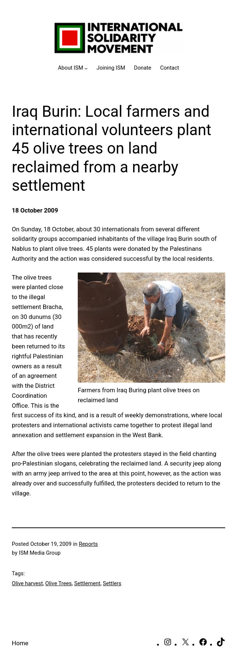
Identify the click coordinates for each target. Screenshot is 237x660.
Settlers (112, 583)
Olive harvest (27, 583)
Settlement (87, 583)
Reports (88, 544)
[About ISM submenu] (73, 68)
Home (20, 643)
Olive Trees (58, 583)
